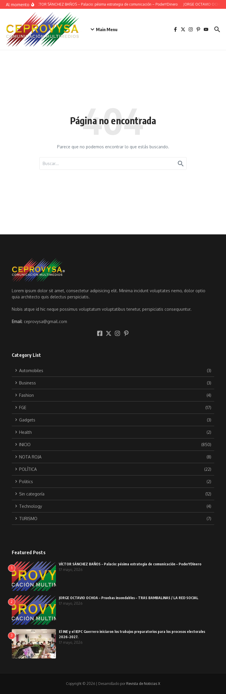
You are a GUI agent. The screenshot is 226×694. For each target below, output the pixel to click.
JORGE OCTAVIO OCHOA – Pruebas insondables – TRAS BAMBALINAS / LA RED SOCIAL (128, 598)
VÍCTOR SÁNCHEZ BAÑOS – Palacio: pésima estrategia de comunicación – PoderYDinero (130, 564)
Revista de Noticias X (143, 683)
